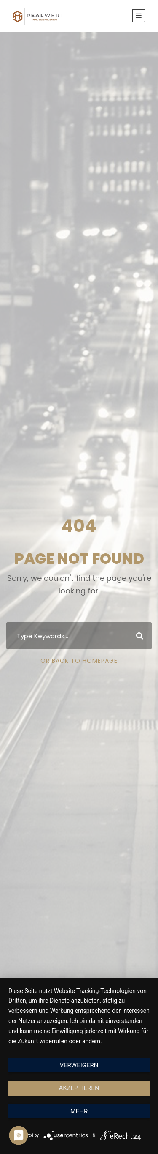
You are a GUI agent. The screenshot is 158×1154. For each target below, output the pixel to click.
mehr (79, 1111)
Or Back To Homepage (79, 660)
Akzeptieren (79, 1088)
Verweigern (79, 1065)
